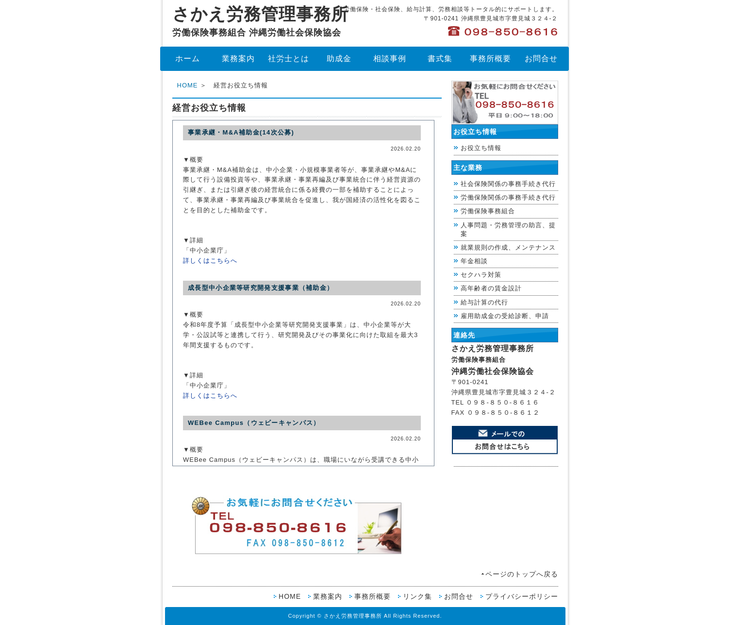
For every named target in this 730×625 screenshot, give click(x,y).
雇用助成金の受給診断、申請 (505, 316)
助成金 (339, 58)
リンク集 (417, 596)
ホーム (187, 58)
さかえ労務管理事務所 (260, 20)
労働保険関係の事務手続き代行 (508, 197)
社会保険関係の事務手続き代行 (508, 183)
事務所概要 (490, 58)
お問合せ (541, 58)
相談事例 (389, 58)
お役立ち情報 (481, 148)
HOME (187, 85)
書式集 (440, 58)
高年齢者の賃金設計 (491, 288)
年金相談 (474, 261)
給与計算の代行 (484, 302)
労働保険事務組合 (488, 211)
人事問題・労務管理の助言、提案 (508, 229)
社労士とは (288, 58)
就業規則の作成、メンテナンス (508, 247)
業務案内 (238, 58)
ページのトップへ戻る (521, 574)
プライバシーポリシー (521, 596)
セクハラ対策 (481, 274)
